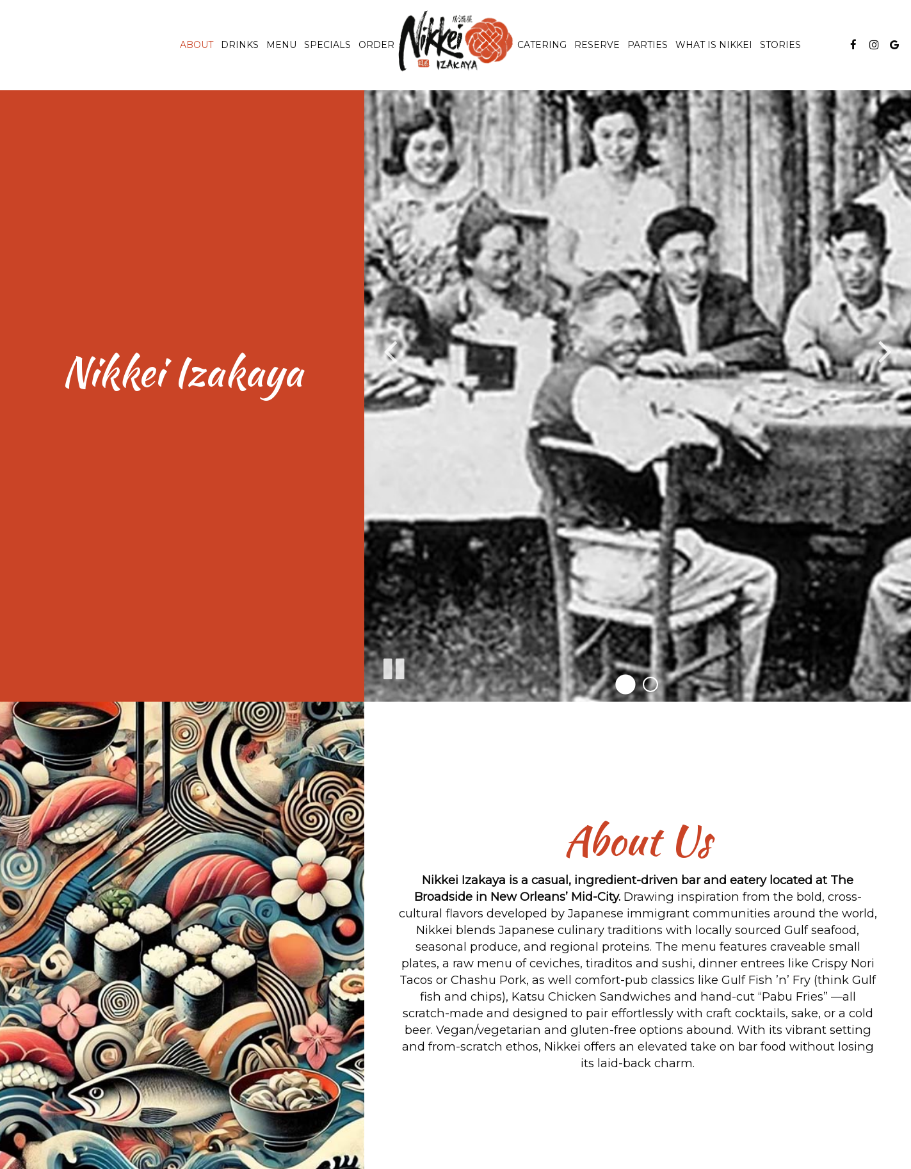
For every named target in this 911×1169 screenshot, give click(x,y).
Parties (647, 45)
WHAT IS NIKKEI (713, 45)
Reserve (597, 45)
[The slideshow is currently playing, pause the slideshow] (393, 666)
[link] (455, 41)
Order (376, 45)
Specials (327, 45)
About (196, 45)
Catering (542, 45)
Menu (281, 45)
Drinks (240, 45)
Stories (780, 45)
